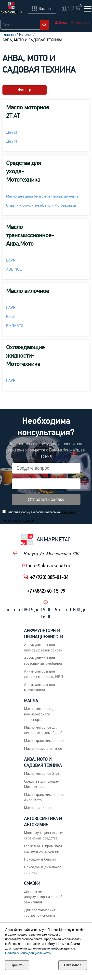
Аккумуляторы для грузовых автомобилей (43, 661)
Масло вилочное (27, 290)
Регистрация (81, 22)
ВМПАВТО (14, 325)
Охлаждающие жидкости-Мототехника (25, 355)
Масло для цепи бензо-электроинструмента (42, 196)
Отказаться (72, 965)
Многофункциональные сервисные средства (43, 835)
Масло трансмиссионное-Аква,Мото (30, 235)
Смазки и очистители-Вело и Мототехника (41, 205)
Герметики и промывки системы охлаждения (43, 849)
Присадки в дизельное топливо (43, 870)
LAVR (10, 260)
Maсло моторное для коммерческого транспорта (41, 714)
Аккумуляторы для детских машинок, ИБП (43, 674)
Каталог (25, 34)
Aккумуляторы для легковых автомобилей (43, 647)
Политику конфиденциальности (28, 953)
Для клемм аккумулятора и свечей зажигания (43, 896)
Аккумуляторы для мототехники (39, 687)
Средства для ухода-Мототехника (23, 171)
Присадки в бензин (40, 859)
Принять (17, 965)
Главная (9, 34)
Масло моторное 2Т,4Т (27, 111)
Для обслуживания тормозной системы (40, 913)
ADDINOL (14, 269)
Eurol (10, 316)
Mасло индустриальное (43, 748)
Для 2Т (12, 132)
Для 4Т (12, 141)
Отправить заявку (46, 499)
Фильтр (24, 90)
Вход (63, 22)
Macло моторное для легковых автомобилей (43, 730)
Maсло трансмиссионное (44, 740)
